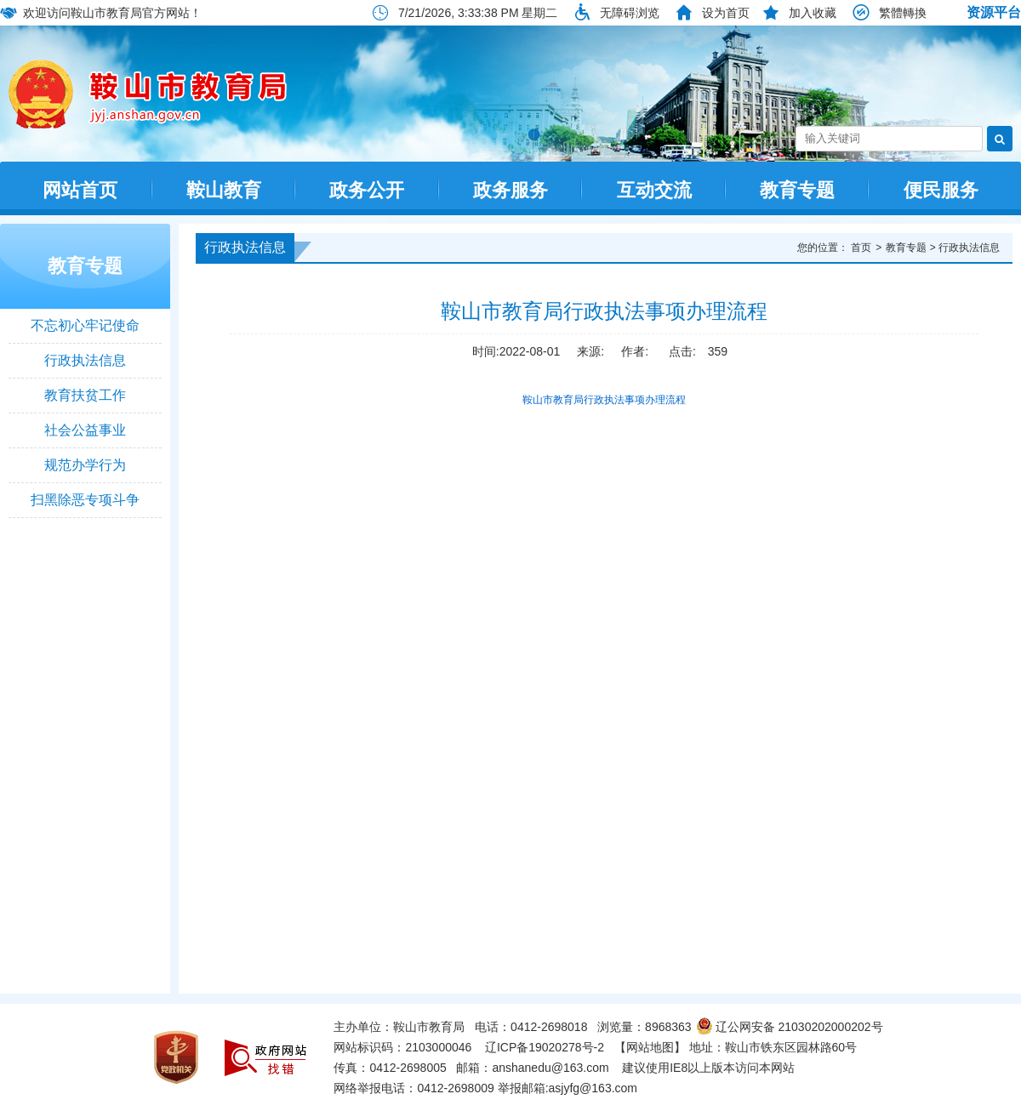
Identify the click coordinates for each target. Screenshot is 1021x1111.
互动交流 (654, 190)
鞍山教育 (223, 190)
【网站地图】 (650, 1047)
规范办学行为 (85, 465)
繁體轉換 (903, 13)
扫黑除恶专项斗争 (85, 500)
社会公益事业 (85, 430)
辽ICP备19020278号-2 (544, 1047)
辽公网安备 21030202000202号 (789, 1027)
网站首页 (80, 190)
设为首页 (726, 13)
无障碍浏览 (629, 13)
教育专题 (797, 190)
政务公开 (366, 190)
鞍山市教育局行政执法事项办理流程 (604, 400)
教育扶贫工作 (85, 395)
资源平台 (994, 12)
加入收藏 (812, 13)
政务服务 (510, 190)
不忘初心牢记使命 (85, 325)
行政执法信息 (85, 360)
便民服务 (941, 190)
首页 (861, 248)
